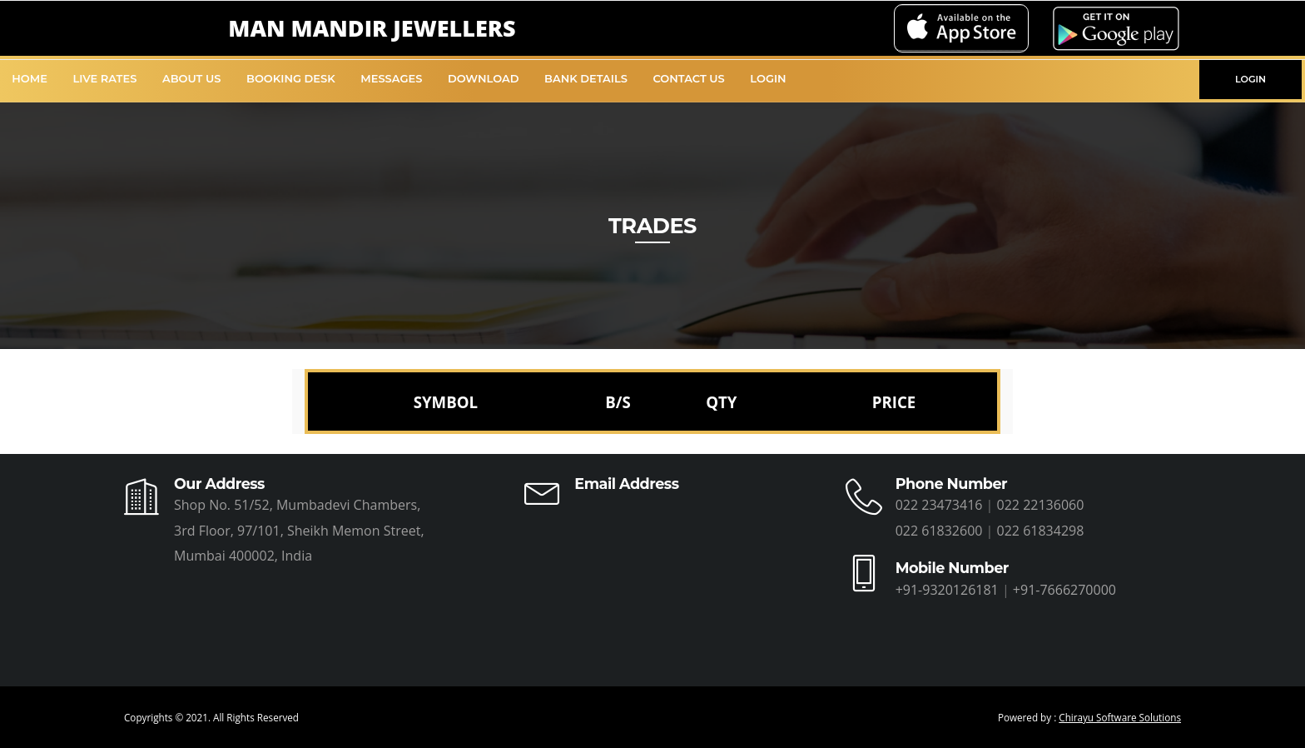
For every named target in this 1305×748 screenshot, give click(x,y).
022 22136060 (1040, 505)
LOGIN (1250, 79)
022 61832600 (939, 530)
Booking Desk (290, 78)
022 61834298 (1040, 530)
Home (29, 78)
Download (483, 78)
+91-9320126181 (947, 590)
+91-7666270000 (1064, 590)
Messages (391, 78)
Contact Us (688, 78)
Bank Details (586, 78)
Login (768, 78)
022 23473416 (939, 505)
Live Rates (105, 78)
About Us (191, 78)
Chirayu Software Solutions (1120, 717)
